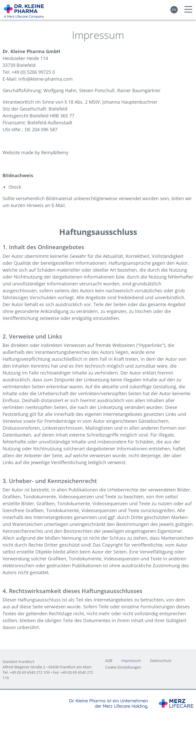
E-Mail (58, 205)
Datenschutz (161, 661)
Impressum (131, 661)
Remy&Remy (54, 152)
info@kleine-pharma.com (45, 79)
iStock (14, 187)
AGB (108, 661)
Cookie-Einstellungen (123, 668)
